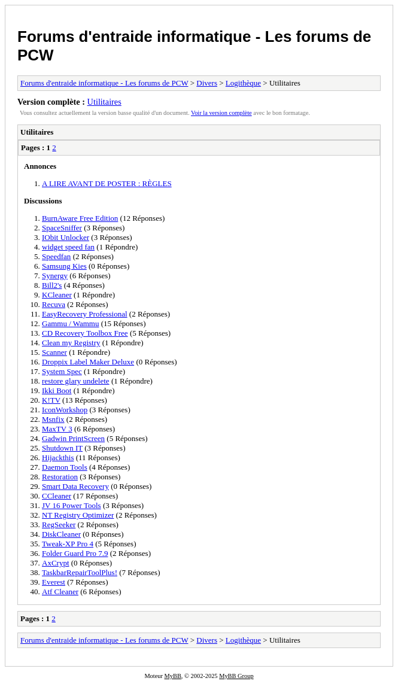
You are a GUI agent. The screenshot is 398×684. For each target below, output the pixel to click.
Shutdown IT (62, 447)
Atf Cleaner (60, 591)
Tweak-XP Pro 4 (67, 543)
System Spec (62, 371)
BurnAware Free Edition (80, 218)
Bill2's (52, 285)
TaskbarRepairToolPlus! (79, 572)
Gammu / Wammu (70, 323)
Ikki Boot (56, 390)
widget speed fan (68, 246)
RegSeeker (58, 524)
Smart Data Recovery (75, 486)
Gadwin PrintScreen (73, 438)
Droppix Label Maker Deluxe (88, 361)
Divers (206, 82)
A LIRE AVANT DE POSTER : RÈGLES (107, 183)
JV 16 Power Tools (71, 505)
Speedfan (56, 256)
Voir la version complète (221, 113)
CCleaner (56, 495)
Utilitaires (104, 102)
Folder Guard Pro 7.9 (75, 553)
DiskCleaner (61, 534)
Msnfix (53, 419)
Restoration (60, 476)
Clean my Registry (71, 342)
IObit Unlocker (65, 237)
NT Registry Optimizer (78, 514)
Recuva (53, 304)
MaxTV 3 (57, 428)
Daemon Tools (64, 467)
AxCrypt (55, 562)
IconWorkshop (64, 409)
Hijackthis (58, 457)
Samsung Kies (64, 266)
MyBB (173, 676)
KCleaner (57, 294)
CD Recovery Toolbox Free (85, 333)
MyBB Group (236, 676)
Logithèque (243, 82)
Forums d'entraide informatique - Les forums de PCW (104, 82)
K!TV (51, 400)
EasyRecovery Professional (84, 313)
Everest (53, 581)
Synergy (55, 275)
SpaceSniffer (62, 227)
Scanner (54, 352)
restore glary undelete (76, 380)
